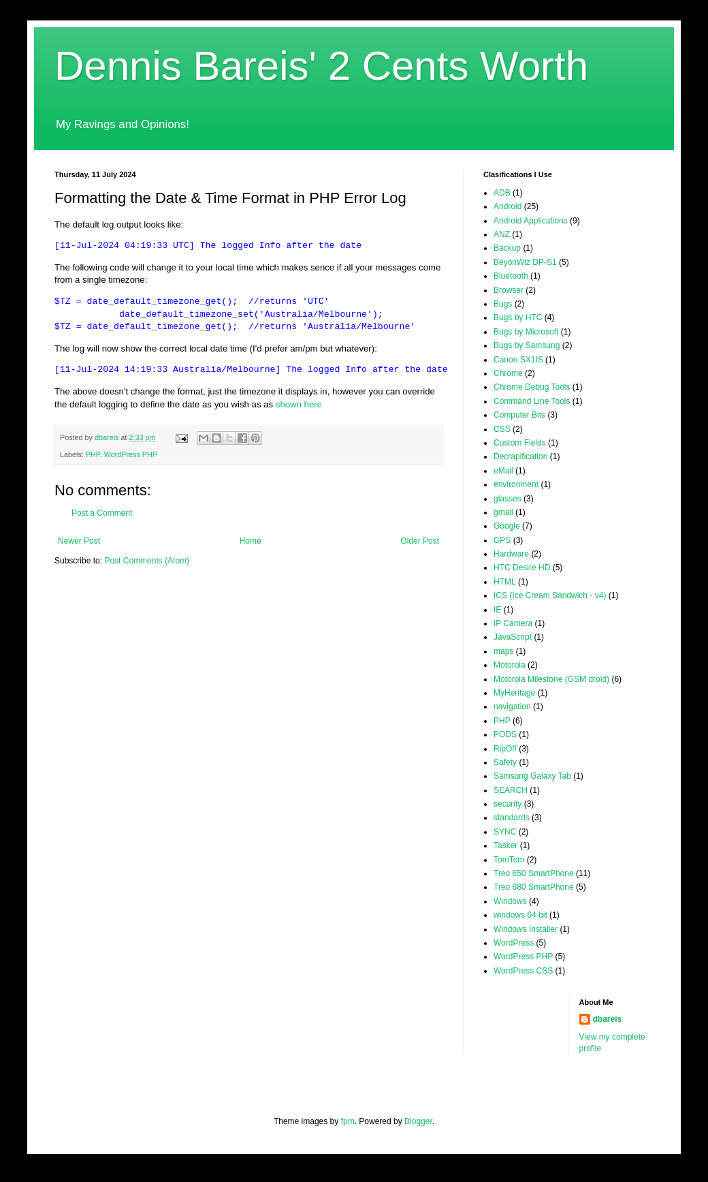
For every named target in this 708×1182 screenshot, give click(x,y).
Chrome (508, 373)
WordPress (514, 943)
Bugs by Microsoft (526, 332)
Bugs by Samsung (527, 345)
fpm (348, 1121)
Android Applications (531, 220)
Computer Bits (519, 415)
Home (250, 541)
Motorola (510, 665)
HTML (505, 582)
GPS (502, 540)
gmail (503, 512)
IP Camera (513, 623)
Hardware (511, 554)
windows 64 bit (520, 915)
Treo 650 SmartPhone (534, 873)
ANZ (502, 234)
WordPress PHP (130, 454)
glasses (507, 498)
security (507, 804)
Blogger (418, 1121)
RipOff (505, 748)
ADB (502, 193)
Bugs (503, 304)
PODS (505, 734)
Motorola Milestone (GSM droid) (551, 679)
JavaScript (513, 637)
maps (503, 651)
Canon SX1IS (518, 359)
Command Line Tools (532, 401)
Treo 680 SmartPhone (534, 887)
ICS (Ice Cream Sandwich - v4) (550, 595)
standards (512, 817)
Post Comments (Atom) (146, 560)
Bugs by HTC (518, 317)
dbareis (607, 1019)
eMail (503, 471)
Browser (509, 290)
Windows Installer (526, 929)
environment (516, 484)
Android (507, 206)
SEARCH (511, 790)
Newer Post (79, 541)
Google (507, 526)
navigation (512, 706)
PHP (93, 454)
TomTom (509, 860)
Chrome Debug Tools (532, 387)
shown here (299, 404)
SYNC (505, 832)
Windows (510, 901)
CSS (502, 429)
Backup (507, 248)
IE (497, 610)
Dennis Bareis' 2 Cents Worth (321, 66)
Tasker (505, 845)
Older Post (419, 541)
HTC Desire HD (522, 567)
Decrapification (520, 456)
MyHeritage (514, 693)
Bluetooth (511, 276)
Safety (505, 762)
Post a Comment (101, 513)
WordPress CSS (523, 971)
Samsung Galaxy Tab (532, 776)
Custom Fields (520, 443)
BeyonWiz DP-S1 (525, 262)
